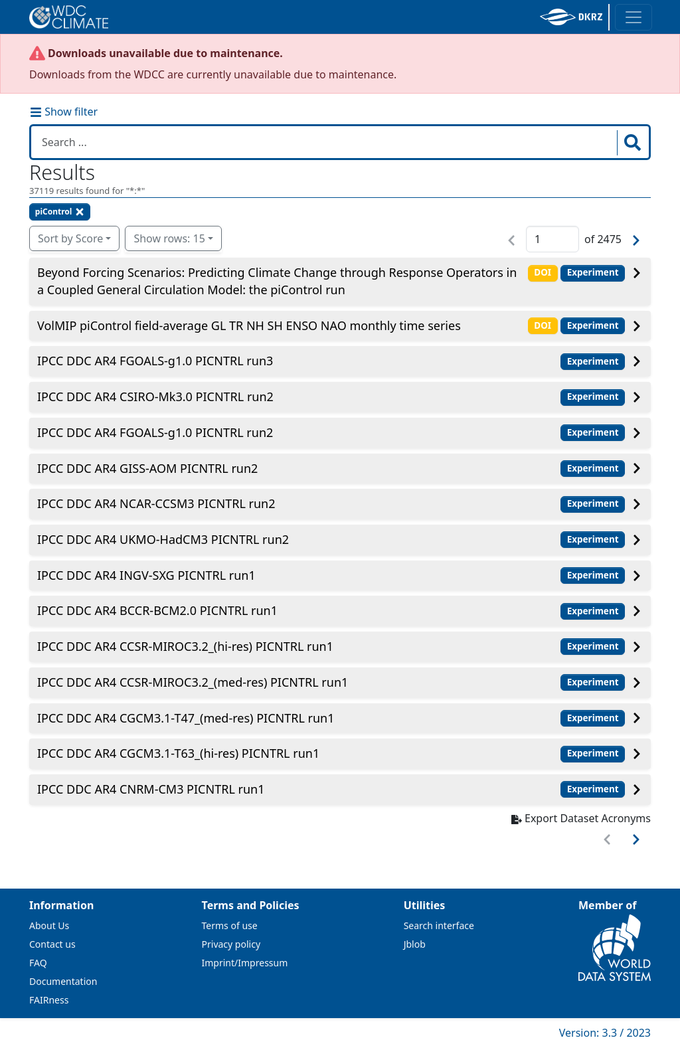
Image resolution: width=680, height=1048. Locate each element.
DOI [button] (542, 272)
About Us (49, 925)
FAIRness (48, 1000)
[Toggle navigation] (633, 17)
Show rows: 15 (169, 238)
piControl (60, 211)
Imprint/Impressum (245, 962)
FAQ (38, 962)
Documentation (63, 981)
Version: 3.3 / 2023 (605, 1032)
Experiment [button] (593, 272)
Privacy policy (231, 944)
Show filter (64, 111)
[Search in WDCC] (325, 142)
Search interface (439, 925)
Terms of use (230, 925)
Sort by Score (70, 238)
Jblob (415, 944)
